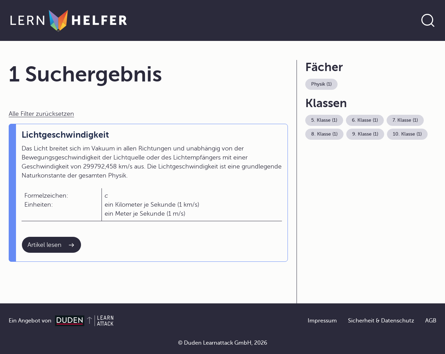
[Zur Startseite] (69, 20)
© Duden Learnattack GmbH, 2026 (222, 343)
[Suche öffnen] (428, 20)
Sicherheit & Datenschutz (381, 320)
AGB (430, 320)
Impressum (322, 320)
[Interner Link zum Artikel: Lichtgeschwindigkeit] (51, 244)
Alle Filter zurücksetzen (41, 113)
